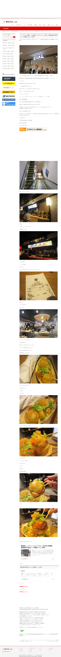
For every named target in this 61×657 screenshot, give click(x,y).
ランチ (56, 39)
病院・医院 (51, 648)
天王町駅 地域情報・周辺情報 (9, 68)
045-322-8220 (24, 99)
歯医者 (22, 649)
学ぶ (21, 651)
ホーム (22, 648)
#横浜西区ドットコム (23, 591)
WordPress (25, 656)
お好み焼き (42, 39)
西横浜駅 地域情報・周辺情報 (9, 61)
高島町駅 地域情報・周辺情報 (9, 56)
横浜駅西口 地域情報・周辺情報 (9, 45)
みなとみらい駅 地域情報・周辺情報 (9, 48)
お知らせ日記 (46, 39)
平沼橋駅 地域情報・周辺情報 (9, 51)
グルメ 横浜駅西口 (51, 39)
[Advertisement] (30, 9)
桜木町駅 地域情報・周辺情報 (9, 63)
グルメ (41, 648)
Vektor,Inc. (36, 656)
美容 (31, 649)
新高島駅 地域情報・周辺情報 (9, 58)
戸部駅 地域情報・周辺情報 (8, 53)
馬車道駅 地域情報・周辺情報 (9, 66)
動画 (31, 651)
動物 (50, 649)
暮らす (41, 649)
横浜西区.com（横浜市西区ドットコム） (29, 655)
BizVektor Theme (30, 656)
